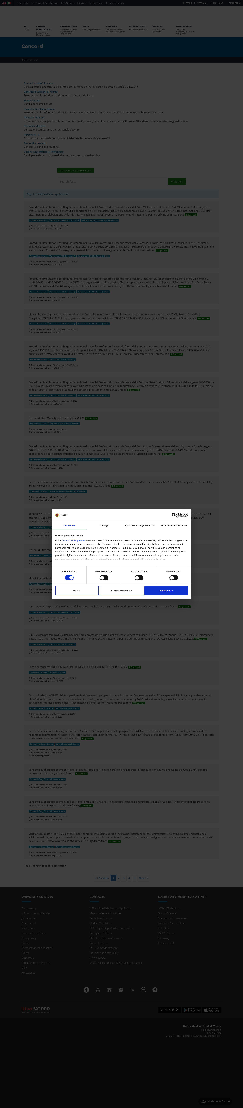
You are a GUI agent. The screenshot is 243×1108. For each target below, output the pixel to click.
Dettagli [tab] (104, 525)
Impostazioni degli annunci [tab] (139, 525)
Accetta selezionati (121, 590)
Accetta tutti (166, 590)
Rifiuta (77, 590)
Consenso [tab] (69, 525)
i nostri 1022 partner (74, 540)
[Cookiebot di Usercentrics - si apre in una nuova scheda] (174, 515)
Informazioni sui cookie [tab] (174, 525)
